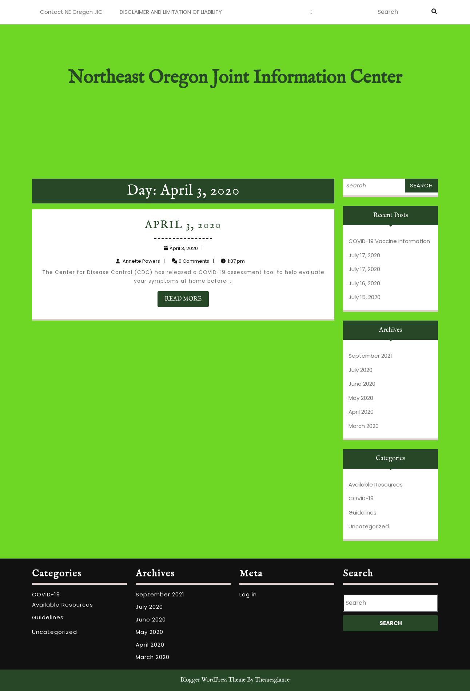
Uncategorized (368, 526)
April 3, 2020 (183, 226)
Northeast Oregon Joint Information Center (235, 78)
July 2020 (360, 370)
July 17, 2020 (364, 255)
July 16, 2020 (364, 283)
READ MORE (187, 299)
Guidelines (362, 512)
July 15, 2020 (364, 297)
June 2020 (361, 384)
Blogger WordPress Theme (213, 680)
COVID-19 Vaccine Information (389, 241)
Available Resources (375, 484)
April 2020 (361, 412)
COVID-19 (361, 498)
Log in (248, 594)
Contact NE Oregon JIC (71, 12)
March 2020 (363, 426)
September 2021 (370, 356)
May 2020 (360, 398)
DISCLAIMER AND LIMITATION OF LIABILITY (171, 12)
